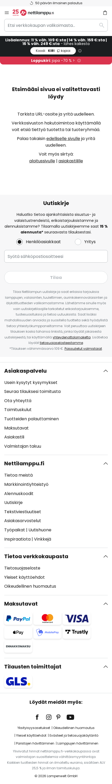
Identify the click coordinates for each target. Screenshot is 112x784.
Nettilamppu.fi (24, 463)
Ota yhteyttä (17, 401)
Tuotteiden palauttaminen (31, 419)
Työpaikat (14, 530)
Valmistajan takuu (22, 446)
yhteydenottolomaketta (72, 337)
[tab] (56, 408)
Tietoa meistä (18, 475)
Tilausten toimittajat (32, 666)
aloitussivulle (42, 161)
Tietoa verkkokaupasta (36, 556)
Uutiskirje (13, 503)
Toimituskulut (18, 410)
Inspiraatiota (17, 539)
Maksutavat (16, 428)
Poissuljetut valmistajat (83, 348)
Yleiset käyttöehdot (24, 577)
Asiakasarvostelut (22, 521)
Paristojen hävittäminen (35, 743)
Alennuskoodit (18, 494)
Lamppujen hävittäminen (77, 743)
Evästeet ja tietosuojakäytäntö (74, 735)
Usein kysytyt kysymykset (30, 382)
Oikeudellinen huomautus (30, 586)
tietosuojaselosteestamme (61, 343)
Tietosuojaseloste (22, 568)
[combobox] (56, 25)
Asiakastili (14, 437)
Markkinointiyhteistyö (26, 484)
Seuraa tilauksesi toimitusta (32, 391)
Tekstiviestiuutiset (22, 512)
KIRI (53, 50)
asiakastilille (71, 161)
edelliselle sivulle (63, 139)
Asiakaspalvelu (25, 370)
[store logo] (36, 12)
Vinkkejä (42, 539)
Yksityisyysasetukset (33, 728)
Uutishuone (39, 530)
